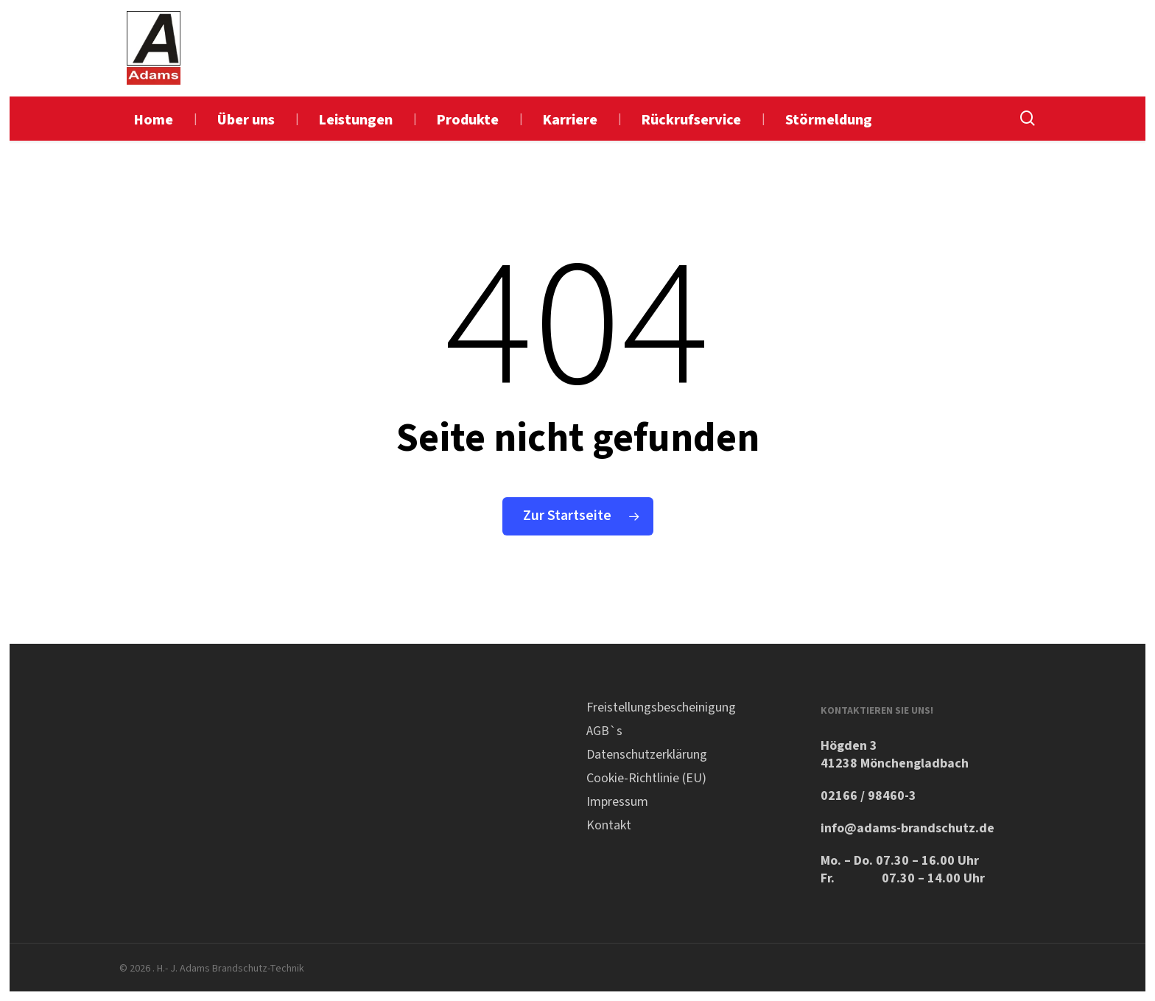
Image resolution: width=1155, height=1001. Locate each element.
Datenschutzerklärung (646, 754)
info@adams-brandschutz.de (907, 828)
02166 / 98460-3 (868, 796)
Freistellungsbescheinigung (661, 707)
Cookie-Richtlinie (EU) (646, 778)
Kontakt (608, 825)
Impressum (617, 802)
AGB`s (604, 731)
